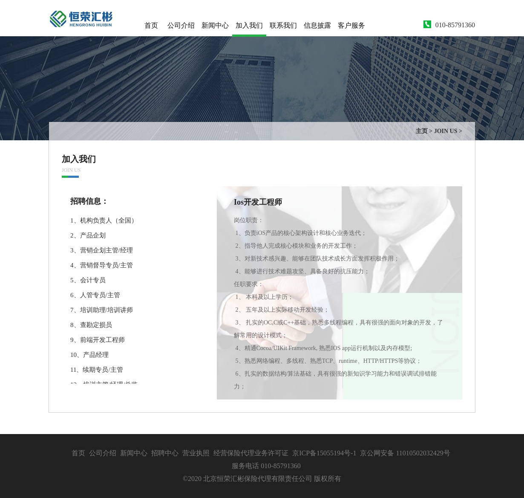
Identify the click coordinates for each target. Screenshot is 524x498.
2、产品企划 (88, 235)
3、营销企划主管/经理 (101, 250)
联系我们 (283, 25)
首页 (151, 25)
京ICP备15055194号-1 (324, 453)
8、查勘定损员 (91, 324)
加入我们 (249, 25)
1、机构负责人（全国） (104, 220)
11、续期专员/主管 (96, 369)
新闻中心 (215, 25)
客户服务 (351, 25)
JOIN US (446, 131)
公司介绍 (181, 25)
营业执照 (196, 453)
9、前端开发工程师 (97, 339)
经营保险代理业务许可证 (250, 453)
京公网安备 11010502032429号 (405, 453)
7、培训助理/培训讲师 (101, 310)
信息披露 (317, 25)
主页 (422, 131)
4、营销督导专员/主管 (101, 265)
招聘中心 (165, 453)
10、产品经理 (89, 354)
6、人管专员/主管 (95, 295)
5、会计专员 (88, 280)
